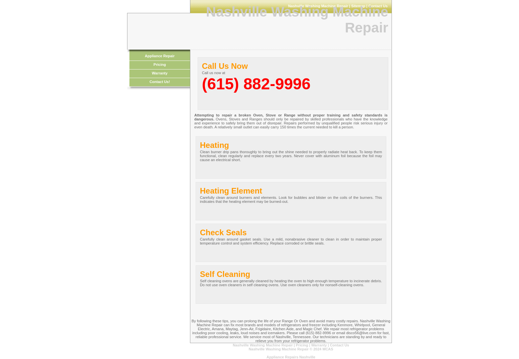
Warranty (159, 73)
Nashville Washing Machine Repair (263, 345)
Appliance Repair (160, 56)
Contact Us (339, 345)
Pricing (160, 65)
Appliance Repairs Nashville (290, 357)
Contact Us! (160, 82)
